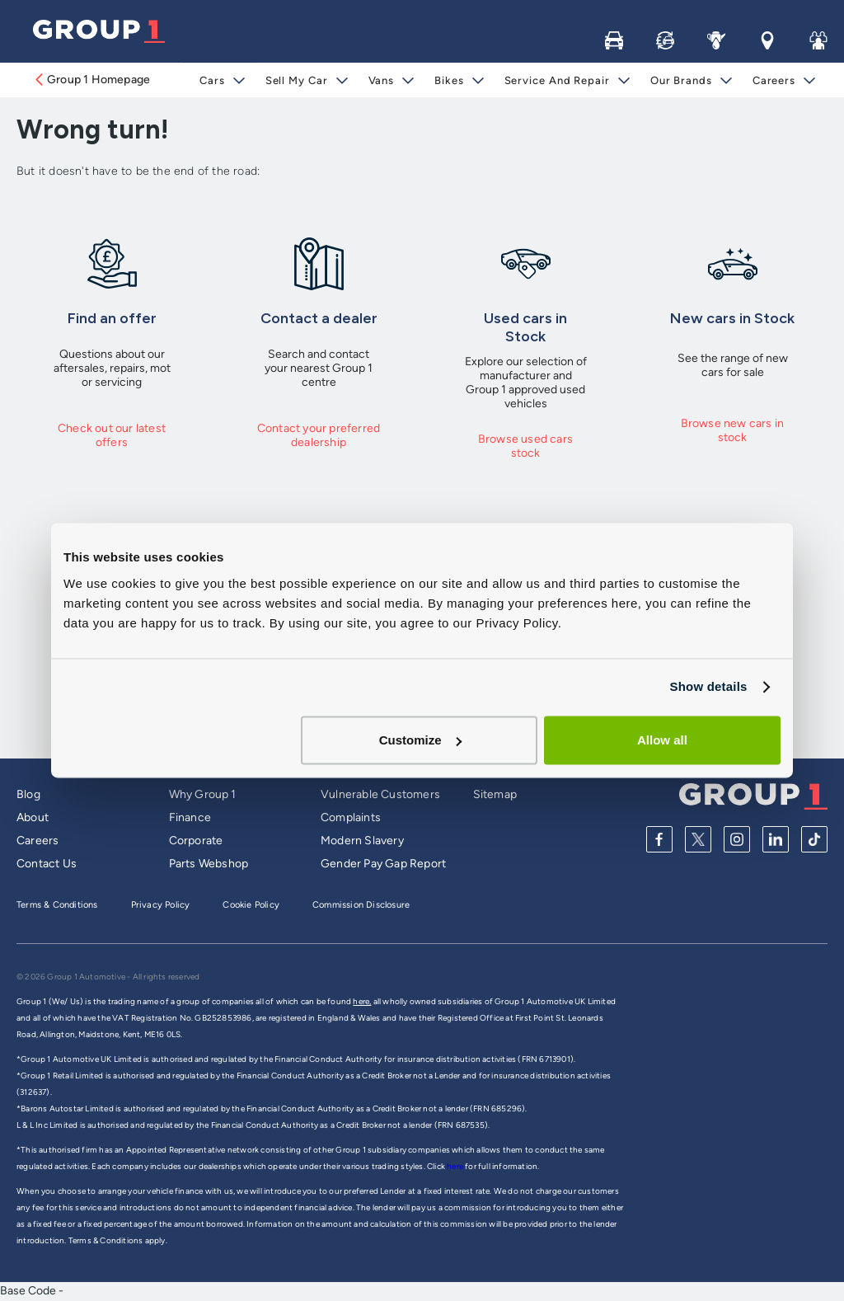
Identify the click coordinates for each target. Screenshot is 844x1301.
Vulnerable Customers (380, 794)
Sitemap (495, 794)
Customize (420, 740)
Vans (381, 80)
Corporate (196, 841)
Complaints (351, 817)
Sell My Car (296, 80)
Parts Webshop (209, 864)
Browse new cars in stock (733, 430)
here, (362, 1001)
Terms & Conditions (57, 904)
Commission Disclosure (361, 904)
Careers (774, 80)
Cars (212, 80)
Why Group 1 (203, 794)
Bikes (449, 80)
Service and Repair (556, 80)
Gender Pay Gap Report (383, 864)
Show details (708, 686)
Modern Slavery (362, 841)
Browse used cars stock (525, 446)
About (32, 817)
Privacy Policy (160, 904)
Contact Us (46, 864)
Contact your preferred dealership (318, 435)
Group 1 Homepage (91, 80)
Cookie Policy (251, 904)
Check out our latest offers (112, 435)
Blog (28, 794)
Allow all (662, 740)
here (456, 1166)
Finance (190, 817)
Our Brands (681, 80)
